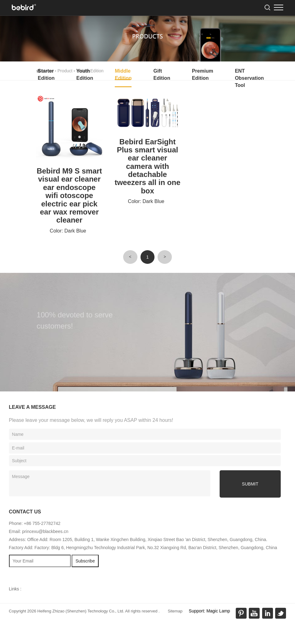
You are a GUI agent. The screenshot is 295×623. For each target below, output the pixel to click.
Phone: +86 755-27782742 (34, 523)
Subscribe (85, 560)
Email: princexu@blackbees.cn (39, 531)
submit (250, 483)
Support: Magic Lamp (209, 610)
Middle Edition (123, 74)
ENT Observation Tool (249, 78)
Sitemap (175, 611)
